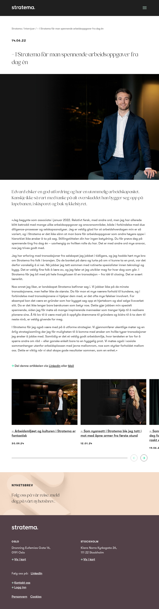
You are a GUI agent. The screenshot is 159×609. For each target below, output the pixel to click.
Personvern (19, 596)
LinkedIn (54, 366)
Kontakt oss (22, 582)
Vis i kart (20, 559)
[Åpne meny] (144, 7)
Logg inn (20, 587)
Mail (71, 366)
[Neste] (144, 458)
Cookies (35, 596)
